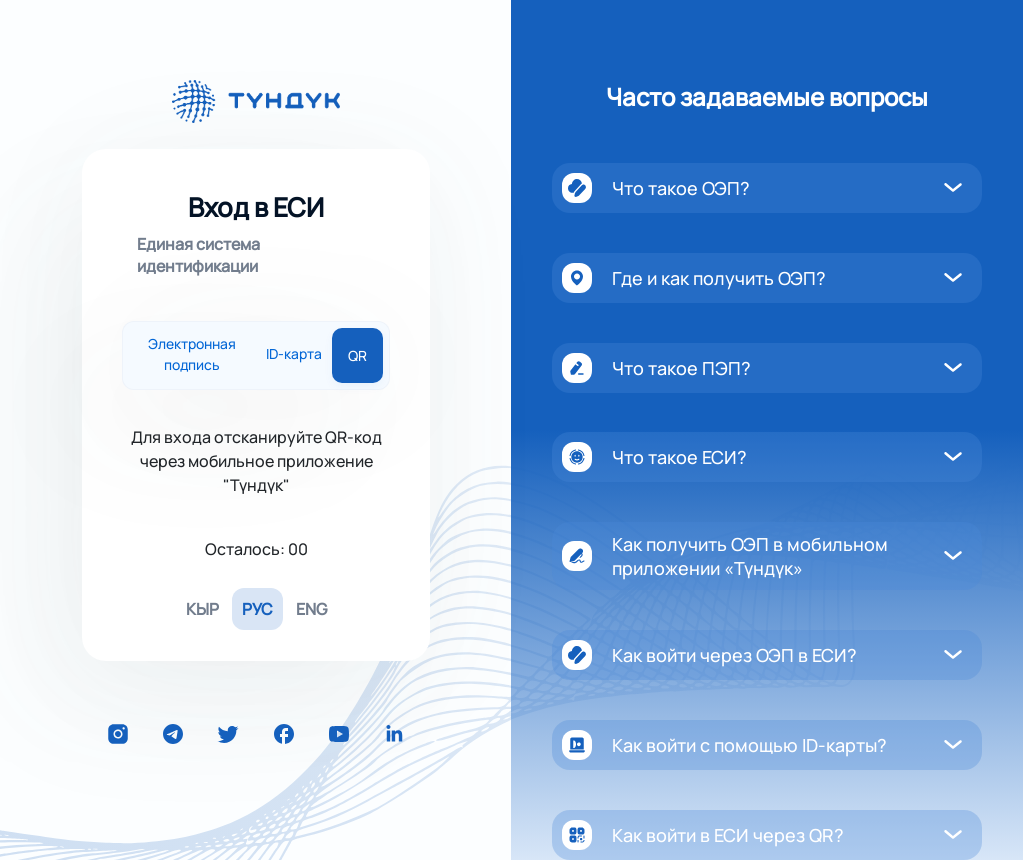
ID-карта (294, 355)
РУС (257, 609)
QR (357, 355)
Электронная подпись (192, 355)
